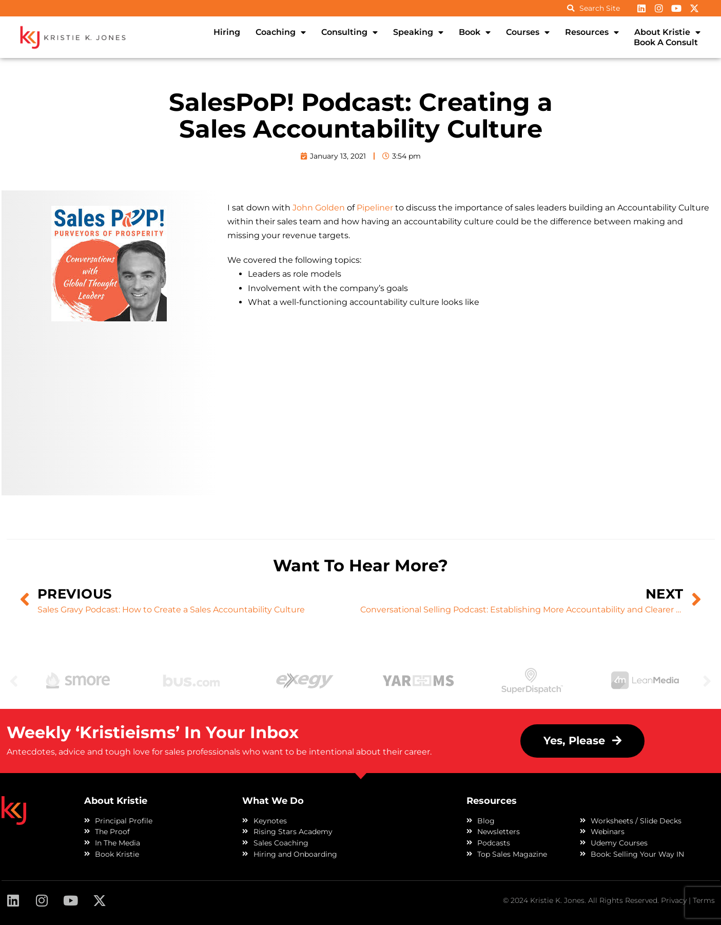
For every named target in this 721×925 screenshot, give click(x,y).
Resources (592, 32)
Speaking (418, 32)
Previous (14, 680)
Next (707, 680)
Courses (528, 32)
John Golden (319, 208)
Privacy (674, 900)
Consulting (349, 32)
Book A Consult (666, 42)
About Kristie (667, 32)
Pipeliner (375, 208)
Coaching (281, 32)
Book (475, 32)
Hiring (226, 32)
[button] (582, 741)
